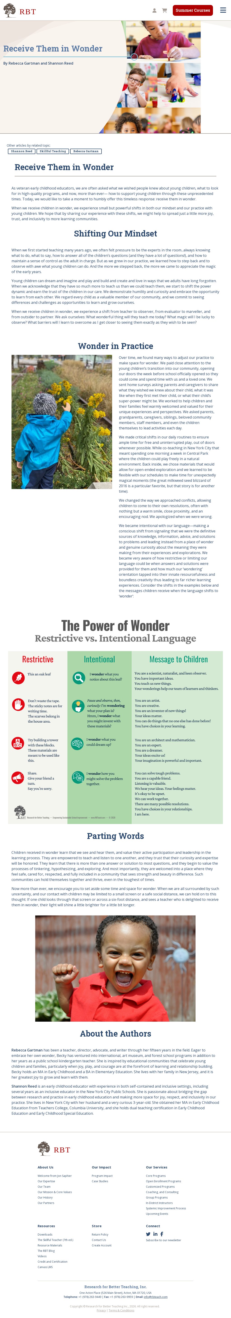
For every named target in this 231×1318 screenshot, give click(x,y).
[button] (154, 10)
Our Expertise (46, 1181)
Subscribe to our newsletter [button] (163, 1240)
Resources (46, 1226)
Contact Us (99, 1240)
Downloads (45, 1234)
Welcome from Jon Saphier (55, 1176)
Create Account (101, 1245)
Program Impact (102, 1176)
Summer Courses (193, 10)
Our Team (44, 1187)
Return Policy (100, 1234)
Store (97, 1226)
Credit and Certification (52, 1262)
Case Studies (100, 1181)
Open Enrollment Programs (163, 1181)
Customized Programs (160, 1187)
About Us (45, 1167)
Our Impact (101, 1167)
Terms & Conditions (121, 1310)
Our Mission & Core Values (55, 1192)
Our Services (156, 1167)
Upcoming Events (157, 1214)
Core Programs (156, 1176)
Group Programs (157, 1197)
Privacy (101, 1310)
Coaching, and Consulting (162, 1192)
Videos (42, 1256)
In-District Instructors (159, 1203)
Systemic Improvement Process (166, 1208)
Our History (45, 1197)
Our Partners (46, 1203)
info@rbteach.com (156, 1297)
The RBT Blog (46, 1251)
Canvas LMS (45, 1267)
